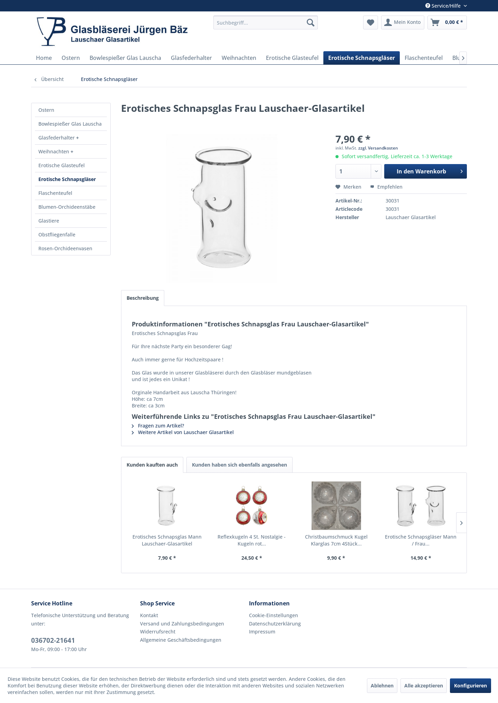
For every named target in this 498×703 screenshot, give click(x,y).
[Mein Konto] (402, 22)
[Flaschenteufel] (424, 57)
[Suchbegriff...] (265, 22)
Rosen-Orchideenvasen (65, 248)
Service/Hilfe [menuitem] (443, 5)
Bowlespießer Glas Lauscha (70, 123)
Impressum (262, 631)
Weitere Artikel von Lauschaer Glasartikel (183, 432)
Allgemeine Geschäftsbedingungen (180, 640)
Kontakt (149, 615)
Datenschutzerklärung (275, 623)
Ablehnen (382, 685)
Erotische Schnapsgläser (67, 179)
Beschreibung (143, 298)
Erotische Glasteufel (61, 165)
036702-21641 (53, 640)
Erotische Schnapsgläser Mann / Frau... (420, 540)
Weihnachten (54, 151)
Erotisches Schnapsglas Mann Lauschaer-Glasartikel (167, 540)
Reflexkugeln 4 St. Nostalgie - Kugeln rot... (252, 540)
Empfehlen (386, 186)
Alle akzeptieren (423, 685)
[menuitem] (265, 22)
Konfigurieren (470, 685)
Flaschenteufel (55, 193)
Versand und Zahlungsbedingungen (182, 623)
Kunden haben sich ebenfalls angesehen (239, 464)
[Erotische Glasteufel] (292, 57)
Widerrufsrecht (157, 631)
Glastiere (48, 220)
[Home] (44, 57)
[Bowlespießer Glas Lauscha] (125, 57)
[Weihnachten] (239, 57)
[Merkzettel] (370, 22)
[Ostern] (71, 57)
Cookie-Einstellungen (273, 615)
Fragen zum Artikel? (158, 425)
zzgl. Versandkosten (378, 148)
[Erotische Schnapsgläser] (361, 57)
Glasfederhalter (57, 137)
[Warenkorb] (447, 22)
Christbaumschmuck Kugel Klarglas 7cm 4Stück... (336, 540)
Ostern (46, 110)
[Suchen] (310, 22)
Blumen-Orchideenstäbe (66, 207)
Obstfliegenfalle (56, 234)
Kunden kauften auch (152, 464)
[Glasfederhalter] (191, 57)
